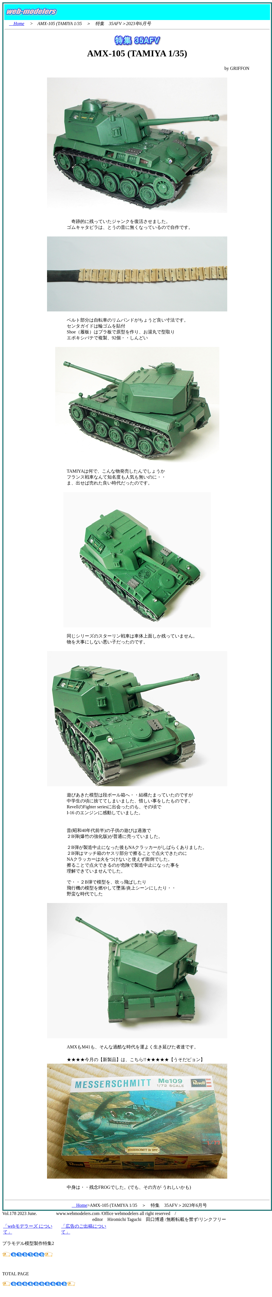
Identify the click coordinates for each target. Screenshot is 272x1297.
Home (16, 23)
